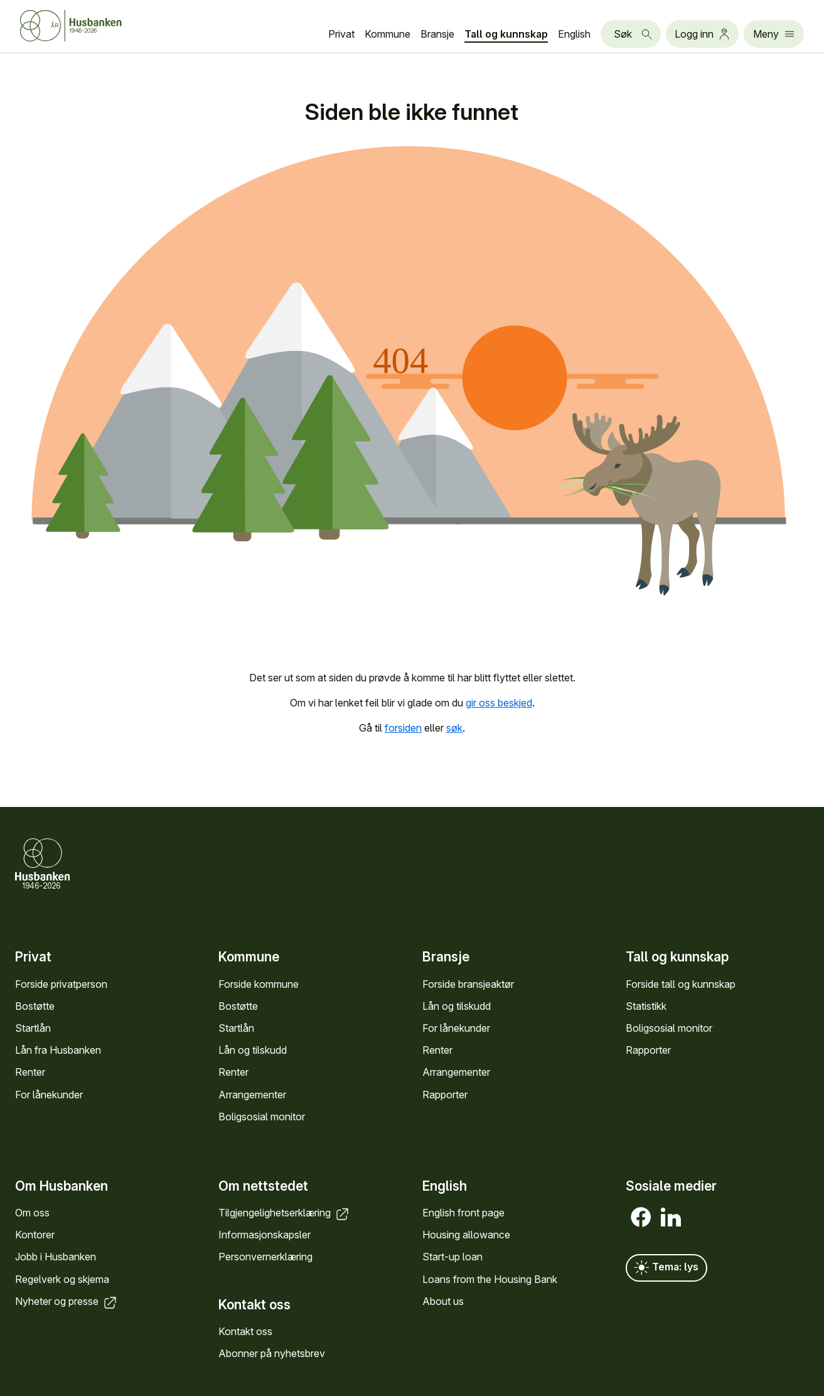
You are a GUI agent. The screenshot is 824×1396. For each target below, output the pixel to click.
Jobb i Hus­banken (55, 1256)
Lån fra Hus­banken (58, 1050)
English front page (463, 1212)
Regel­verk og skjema (62, 1279)
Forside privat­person (61, 984)
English (574, 34)
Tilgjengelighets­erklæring (284, 1212)
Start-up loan (452, 1256)
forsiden (403, 728)
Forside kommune (258, 984)
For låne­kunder (49, 1094)
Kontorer (35, 1234)
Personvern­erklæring (265, 1256)
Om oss (32, 1212)
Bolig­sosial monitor (261, 1116)
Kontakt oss (245, 1331)
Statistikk (646, 1006)
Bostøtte (35, 1006)
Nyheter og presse (67, 1301)
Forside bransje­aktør (468, 984)
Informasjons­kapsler (264, 1234)
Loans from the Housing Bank (489, 1279)
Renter (30, 1072)
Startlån (33, 1028)
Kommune (387, 34)
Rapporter (445, 1094)
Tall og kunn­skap (506, 34)
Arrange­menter (252, 1094)
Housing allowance (466, 1234)
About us (443, 1301)
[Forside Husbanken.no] (71, 25)
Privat (341, 34)
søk (454, 728)
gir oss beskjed (499, 702)
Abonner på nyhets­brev (271, 1353)
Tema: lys (666, 1267)
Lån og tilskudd (252, 1050)
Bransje (437, 34)
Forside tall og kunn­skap (681, 984)
